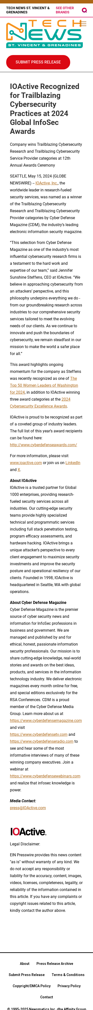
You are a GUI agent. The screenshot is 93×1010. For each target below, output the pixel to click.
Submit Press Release (27, 975)
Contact (46, 997)
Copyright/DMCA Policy (32, 986)
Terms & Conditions (68, 975)
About (25, 964)
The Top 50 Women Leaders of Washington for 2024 (44, 385)
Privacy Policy (69, 986)
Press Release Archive (54, 964)
